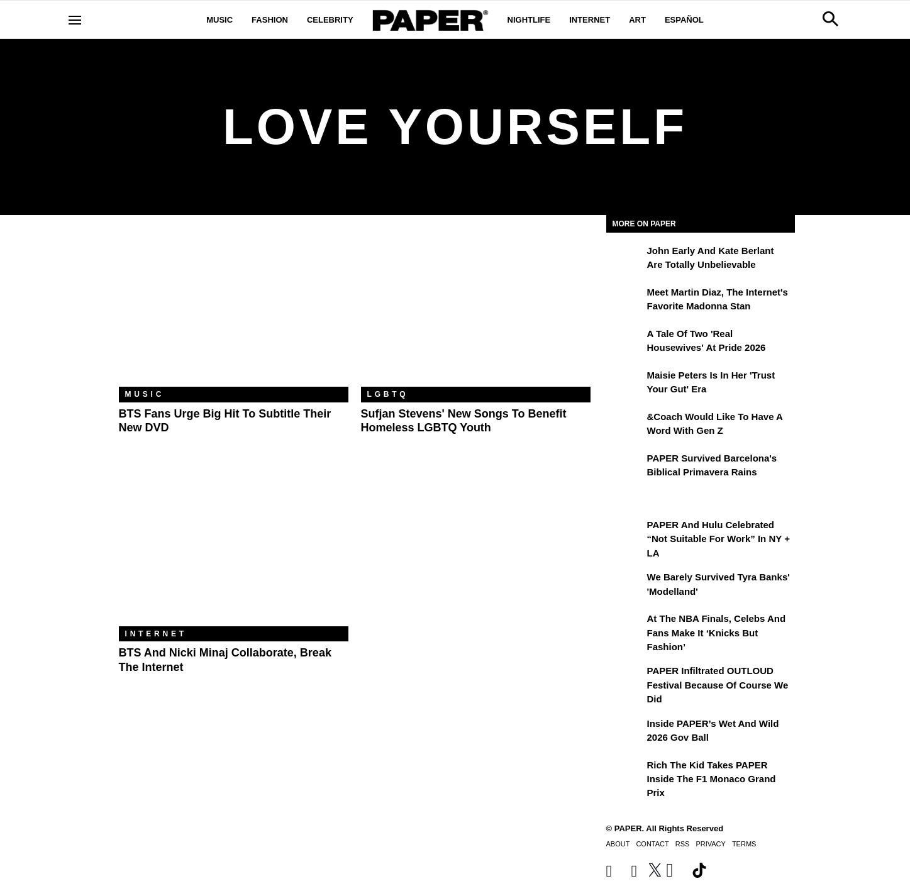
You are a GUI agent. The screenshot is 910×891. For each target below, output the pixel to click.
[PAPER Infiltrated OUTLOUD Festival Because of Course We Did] (625, 679)
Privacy (710, 844)
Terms (744, 844)
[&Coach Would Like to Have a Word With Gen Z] (625, 425)
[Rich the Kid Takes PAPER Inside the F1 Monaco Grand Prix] (625, 774)
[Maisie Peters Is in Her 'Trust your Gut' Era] (625, 384)
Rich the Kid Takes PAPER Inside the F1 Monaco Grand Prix (711, 779)
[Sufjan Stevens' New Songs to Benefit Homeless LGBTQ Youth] (476, 310)
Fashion (270, 20)
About (618, 844)
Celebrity (330, 20)
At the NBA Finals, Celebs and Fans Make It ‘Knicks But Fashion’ (716, 632)
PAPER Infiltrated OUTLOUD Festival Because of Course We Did (718, 684)
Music (219, 20)
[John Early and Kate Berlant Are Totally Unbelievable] (625, 259)
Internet (589, 20)
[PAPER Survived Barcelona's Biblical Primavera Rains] (625, 467)
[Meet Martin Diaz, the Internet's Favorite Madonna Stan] (625, 301)
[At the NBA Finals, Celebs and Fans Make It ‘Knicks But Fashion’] (625, 627)
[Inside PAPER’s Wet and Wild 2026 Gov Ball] (625, 732)
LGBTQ (388, 394)
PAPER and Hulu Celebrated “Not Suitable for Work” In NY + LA (718, 538)
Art (637, 20)
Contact (652, 844)
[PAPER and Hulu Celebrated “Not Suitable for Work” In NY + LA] (625, 534)
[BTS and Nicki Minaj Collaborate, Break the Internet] (233, 549)
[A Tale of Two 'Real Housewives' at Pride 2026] (625, 342)
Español (684, 20)
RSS (682, 844)
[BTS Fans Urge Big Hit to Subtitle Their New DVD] (233, 310)
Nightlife (529, 20)
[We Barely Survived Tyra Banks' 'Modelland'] (625, 586)
